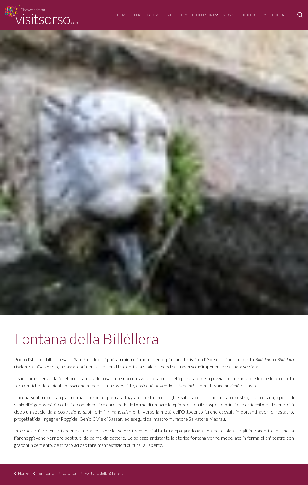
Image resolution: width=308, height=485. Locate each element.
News (228, 15)
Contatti (280, 15)
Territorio (144, 15)
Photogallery (252, 15)
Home (122, 15)
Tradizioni (173, 15)
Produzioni (203, 15)
